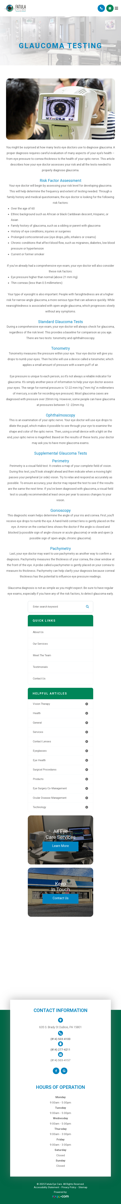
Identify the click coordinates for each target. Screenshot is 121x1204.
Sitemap (82, 1187)
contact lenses (42, 741)
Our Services (40, 643)
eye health (39, 760)
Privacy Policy (68, 1187)
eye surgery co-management (50, 788)
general (37, 722)
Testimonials (40, 667)
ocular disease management (49, 797)
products (38, 779)
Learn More (60, 846)
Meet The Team (42, 655)
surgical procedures (44, 769)
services (38, 732)
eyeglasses (40, 750)
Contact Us (39, 678)
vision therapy (41, 703)
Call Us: (101, 8)
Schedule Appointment (110, 8)
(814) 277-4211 (60, 1049)
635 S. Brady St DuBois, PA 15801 (60, 1027)
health (37, 713)
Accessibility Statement (46, 1187)
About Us (38, 632)
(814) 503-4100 (60, 1039)
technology (39, 807)
